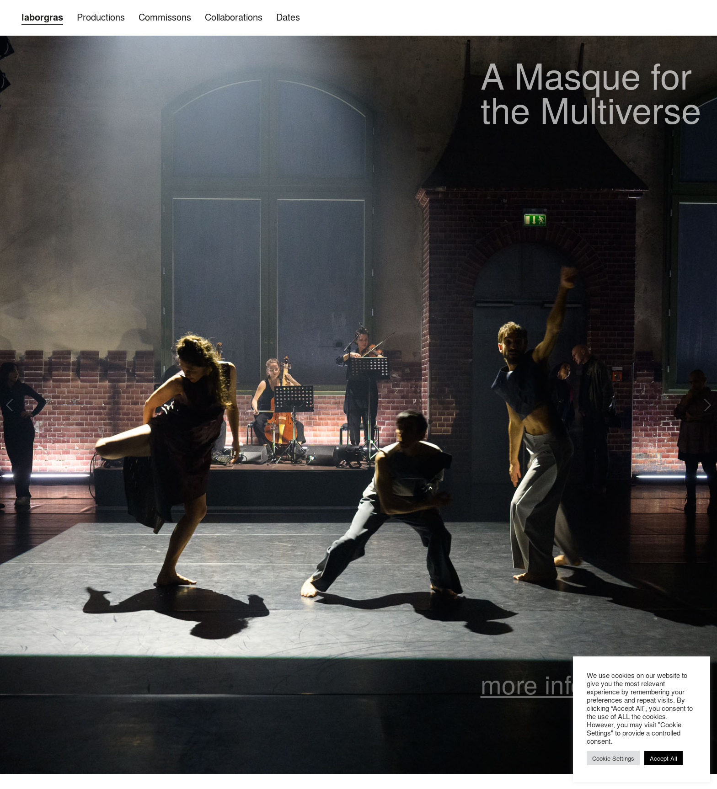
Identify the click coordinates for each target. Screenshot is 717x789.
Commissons (165, 16)
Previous (10, 405)
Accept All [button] (663, 758)
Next (706, 405)
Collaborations (233, 16)
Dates (288, 16)
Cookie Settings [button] (613, 758)
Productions (101, 16)
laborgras (42, 17)
